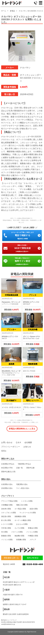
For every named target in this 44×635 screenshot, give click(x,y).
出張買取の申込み (7, 464)
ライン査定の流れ (22, 488)
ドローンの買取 (17, 532)
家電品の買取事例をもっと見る (22, 429)
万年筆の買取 (6, 528)
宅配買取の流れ (22, 484)
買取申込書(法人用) (8, 472)
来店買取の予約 (7, 468)
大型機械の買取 (7, 505)
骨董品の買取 (33, 528)
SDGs (3, 451)
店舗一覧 (19, 468)
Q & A (18, 442)
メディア (33, 540)
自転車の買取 (6, 509)
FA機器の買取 (33, 536)
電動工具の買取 (22, 505)
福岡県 (7, 600)
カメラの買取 (19, 528)
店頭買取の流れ (7, 488)
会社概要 (28, 442)
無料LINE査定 (33, 558)
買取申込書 (30, 468)
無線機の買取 (19, 536)
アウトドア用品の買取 (9, 501)
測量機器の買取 (20, 516)
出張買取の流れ (7, 484)
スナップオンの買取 (8, 513)
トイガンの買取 (27, 501)
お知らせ (27, 447)
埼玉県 (7, 577)
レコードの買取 (7, 524)
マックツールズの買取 (27, 513)
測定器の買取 (6, 516)
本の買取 (4, 532)
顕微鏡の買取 (6, 536)
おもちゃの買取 (22, 524)
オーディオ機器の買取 (23, 520)
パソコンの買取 (32, 532)
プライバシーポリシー (10, 447)
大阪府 (7, 590)
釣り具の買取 (6, 520)
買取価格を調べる (11, 558)
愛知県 (7, 609)
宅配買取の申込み (24, 464)
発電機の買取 (21, 540)
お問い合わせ (6, 442)
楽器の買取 (34, 509)
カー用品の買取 (20, 509)
